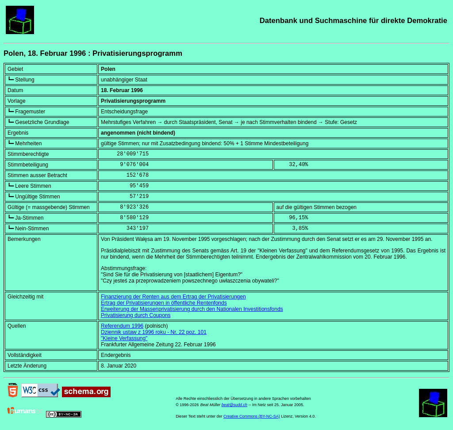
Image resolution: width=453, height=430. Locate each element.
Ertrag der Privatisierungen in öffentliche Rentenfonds (164, 303)
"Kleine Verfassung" (124, 338)
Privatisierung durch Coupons (135, 315)
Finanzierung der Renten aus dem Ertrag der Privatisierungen (173, 297)
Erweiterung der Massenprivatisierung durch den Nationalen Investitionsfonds (192, 309)
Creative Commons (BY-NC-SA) (251, 416)
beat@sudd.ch (234, 405)
